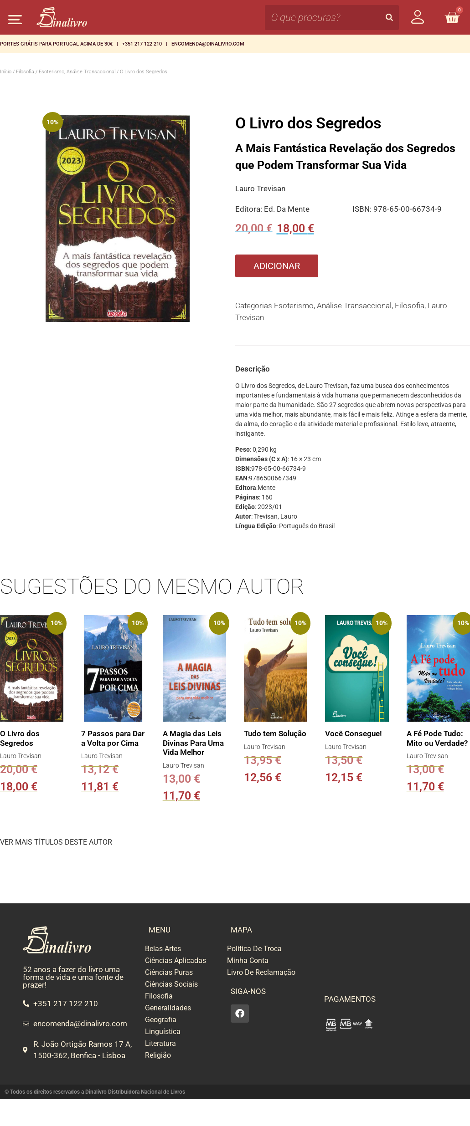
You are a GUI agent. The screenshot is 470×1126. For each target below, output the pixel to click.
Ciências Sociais (171, 984)
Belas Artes (163, 948)
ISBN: (362, 209)
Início (5, 72)
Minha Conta (248, 960)
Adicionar (276, 265)
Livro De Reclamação (261, 972)
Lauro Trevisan (260, 188)
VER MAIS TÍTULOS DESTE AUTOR (56, 842)
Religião (158, 1055)
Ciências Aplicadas (175, 960)
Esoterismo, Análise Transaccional (77, 72)
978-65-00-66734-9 (407, 209)
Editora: (249, 209)
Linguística (163, 1031)
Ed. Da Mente (287, 209)
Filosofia (25, 72)
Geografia (160, 1019)
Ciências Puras (169, 972)
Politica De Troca (254, 948)
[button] (15, 19)
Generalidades (168, 1008)
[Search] (389, 17)
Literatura (160, 1043)
